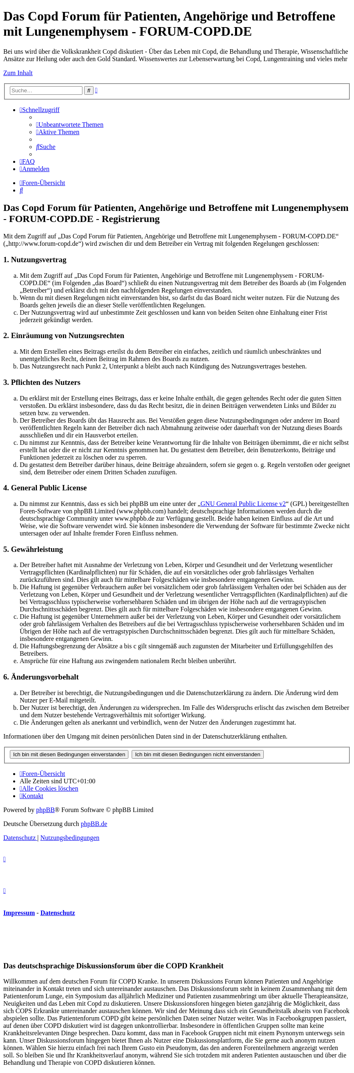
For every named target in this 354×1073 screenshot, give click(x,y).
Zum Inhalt (18, 72)
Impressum (19, 912)
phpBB (45, 809)
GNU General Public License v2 (243, 503)
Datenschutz (57, 912)
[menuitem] (69, 124)
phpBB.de (94, 823)
